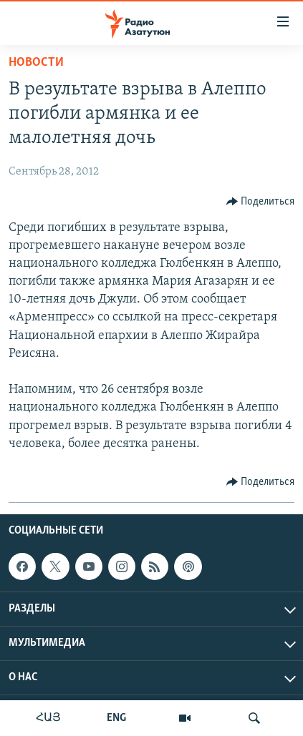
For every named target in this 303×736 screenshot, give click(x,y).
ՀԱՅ (48, 718)
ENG (116, 718)
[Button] (260, 202)
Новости (36, 62)
